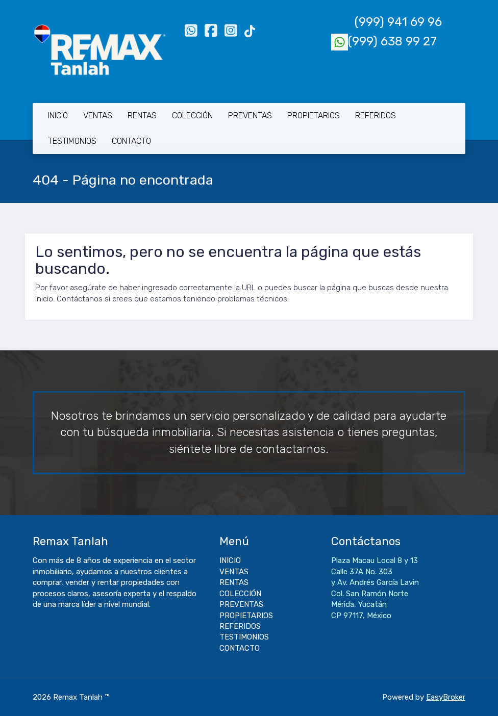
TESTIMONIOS (72, 141)
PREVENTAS (250, 115)
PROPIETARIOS (313, 115)
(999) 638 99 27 (384, 41)
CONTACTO (131, 141)
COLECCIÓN (192, 115)
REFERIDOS (375, 115)
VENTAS (97, 115)
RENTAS (142, 115)
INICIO (58, 115)
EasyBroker (445, 697)
